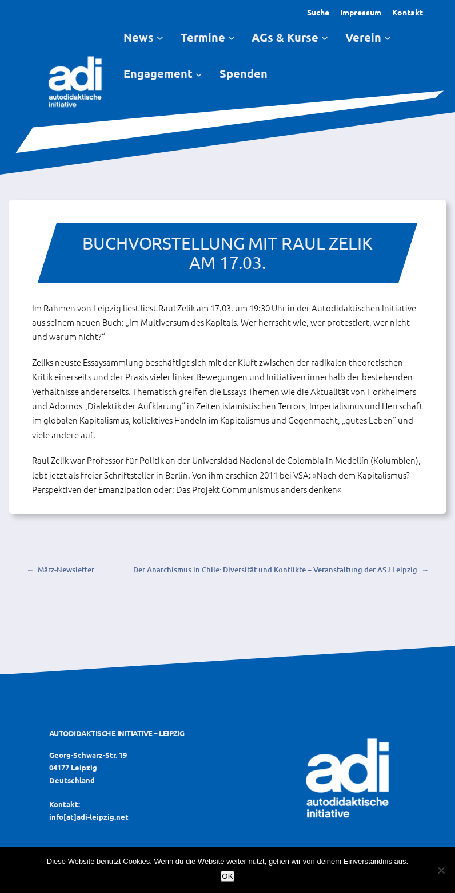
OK (227, 876)
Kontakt (407, 12)
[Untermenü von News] (160, 37)
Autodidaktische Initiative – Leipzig (117, 733)
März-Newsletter (66, 569)
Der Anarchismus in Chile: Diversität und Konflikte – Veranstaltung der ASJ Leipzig (275, 569)
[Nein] (440, 870)
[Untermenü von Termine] (231, 37)
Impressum (360, 12)
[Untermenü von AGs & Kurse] (324, 37)
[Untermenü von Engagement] (198, 73)
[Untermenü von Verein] (387, 37)
